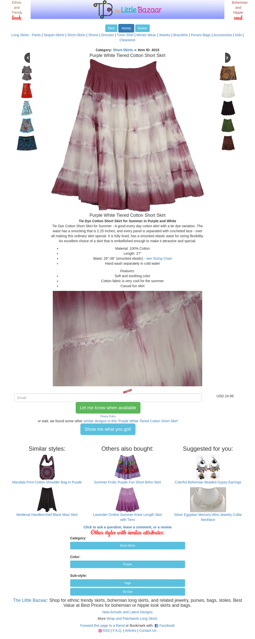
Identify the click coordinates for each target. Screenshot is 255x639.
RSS (106, 631)
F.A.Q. (117, 631)
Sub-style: (78, 576)
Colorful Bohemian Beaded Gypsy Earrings (208, 482)
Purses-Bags (201, 35)
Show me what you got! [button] (108, 429)
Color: (75, 557)
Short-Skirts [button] (127, 545)
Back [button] (111, 28)
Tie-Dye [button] (127, 592)
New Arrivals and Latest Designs (127, 612)
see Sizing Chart (159, 258)
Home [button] (126, 28)
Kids (238, 35)
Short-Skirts (76, 35)
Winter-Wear (146, 35)
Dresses (107, 35)
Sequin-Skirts (54, 35)
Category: (78, 538)
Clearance (127, 40)
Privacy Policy (108, 416)
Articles (130, 631)
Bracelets (180, 35)
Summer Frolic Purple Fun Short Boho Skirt (127, 482)
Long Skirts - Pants (26, 35)
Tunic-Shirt (125, 35)
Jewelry (164, 35)
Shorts (93, 35)
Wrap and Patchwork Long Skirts (132, 619)
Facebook (167, 626)
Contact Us (147, 631)
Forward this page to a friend (102, 626)
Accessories (222, 35)
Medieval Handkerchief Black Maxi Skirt (47, 515)
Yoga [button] (127, 583)
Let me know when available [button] (108, 407)
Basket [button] (142, 28)
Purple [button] (127, 564)
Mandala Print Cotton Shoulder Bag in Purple (47, 482)
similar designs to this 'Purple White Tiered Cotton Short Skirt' (130, 421)
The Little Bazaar (30, 600)
